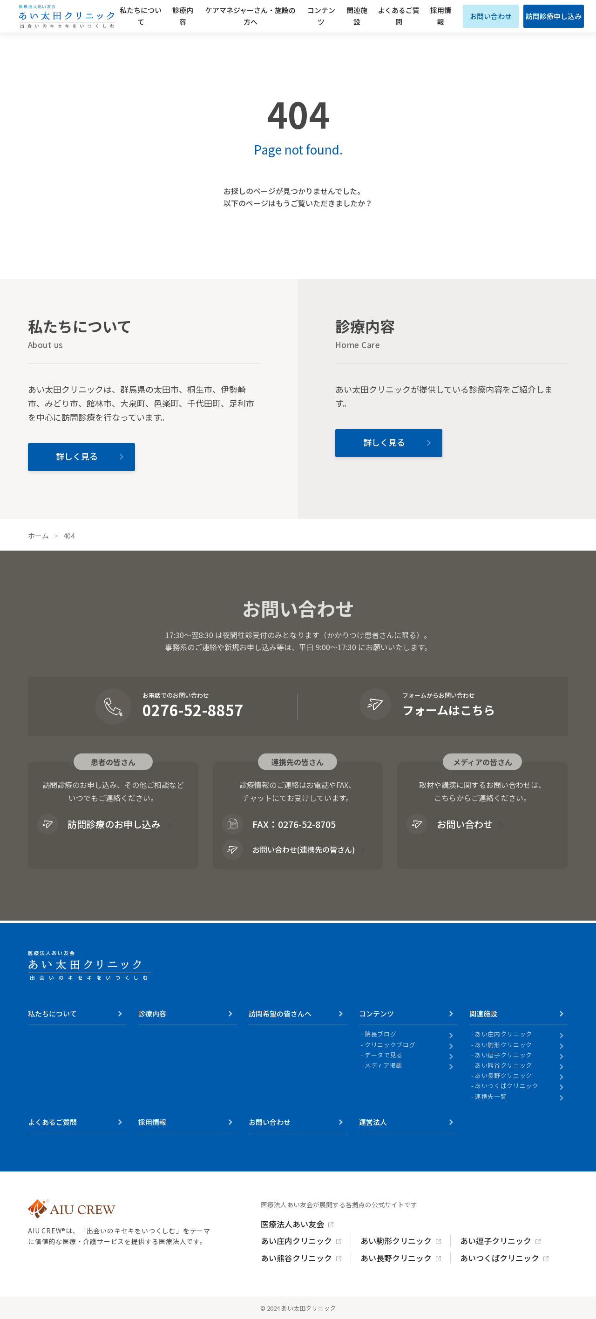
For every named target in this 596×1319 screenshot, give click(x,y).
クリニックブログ (390, 1045)
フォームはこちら (448, 709)
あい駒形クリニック (503, 1045)
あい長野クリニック (503, 1075)
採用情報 (440, 16)
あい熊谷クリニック (503, 1065)
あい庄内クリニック (503, 1034)
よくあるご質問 (399, 16)
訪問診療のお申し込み (99, 824)
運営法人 (373, 1122)
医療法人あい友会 (292, 1224)
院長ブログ (380, 1034)
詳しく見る (77, 456)
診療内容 (182, 16)
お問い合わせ (491, 16)
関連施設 (356, 16)
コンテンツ (321, 16)
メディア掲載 (383, 1065)
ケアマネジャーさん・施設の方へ (250, 16)
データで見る (384, 1055)
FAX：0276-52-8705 (279, 824)
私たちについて (141, 16)
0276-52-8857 (192, 709)
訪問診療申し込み (554, 16)
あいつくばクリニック (507, 1086)
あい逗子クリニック (503, 1055)
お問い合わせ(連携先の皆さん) (288, 849)
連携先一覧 (491, 1096)
